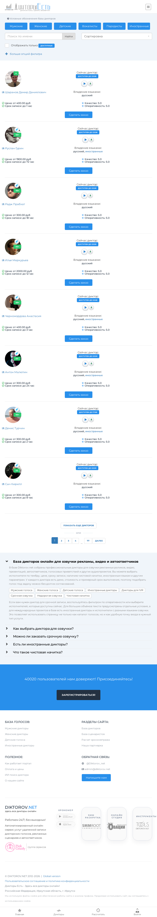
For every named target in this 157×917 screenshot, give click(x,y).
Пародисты (114, 26)
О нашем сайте (14, 780)
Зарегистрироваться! (78, 694)
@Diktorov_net (93, 763)
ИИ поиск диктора (17, 775)
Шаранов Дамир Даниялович (24, 92)
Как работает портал (18, 763)
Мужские (16, 26)
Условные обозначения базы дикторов (31, 18)
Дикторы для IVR (132, 590)
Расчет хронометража (96, 739)
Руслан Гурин (13, 148)
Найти (69, 36)
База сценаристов (93, 734)
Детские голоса (73, 590)
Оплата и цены (14, 769)
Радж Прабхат (13, 204)
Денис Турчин (13, 428)
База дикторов (91, 728)
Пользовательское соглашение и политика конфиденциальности (47, 881)
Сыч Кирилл (12, 484)
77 (88, 540)
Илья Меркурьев (15, 260)
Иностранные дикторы (102, 590)
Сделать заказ (78, 114)
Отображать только (33, 46)
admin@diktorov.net (96, 769)
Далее (99, 540)
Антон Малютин (14, 372)
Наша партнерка (92, 745)
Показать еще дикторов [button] (78, 525)
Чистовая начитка (78, 595)
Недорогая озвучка (49, 595)
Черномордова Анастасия (21, 316)
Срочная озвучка (22, 595)
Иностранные (139, 26)
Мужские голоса (21, 590)
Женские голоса (47, 590)
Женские (40, 26)
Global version (52, 876)
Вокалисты (89, 26)
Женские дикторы (16, 734)
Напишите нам (96, 777)
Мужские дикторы (16, 728)
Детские (65, 26)
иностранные (94, 151)
